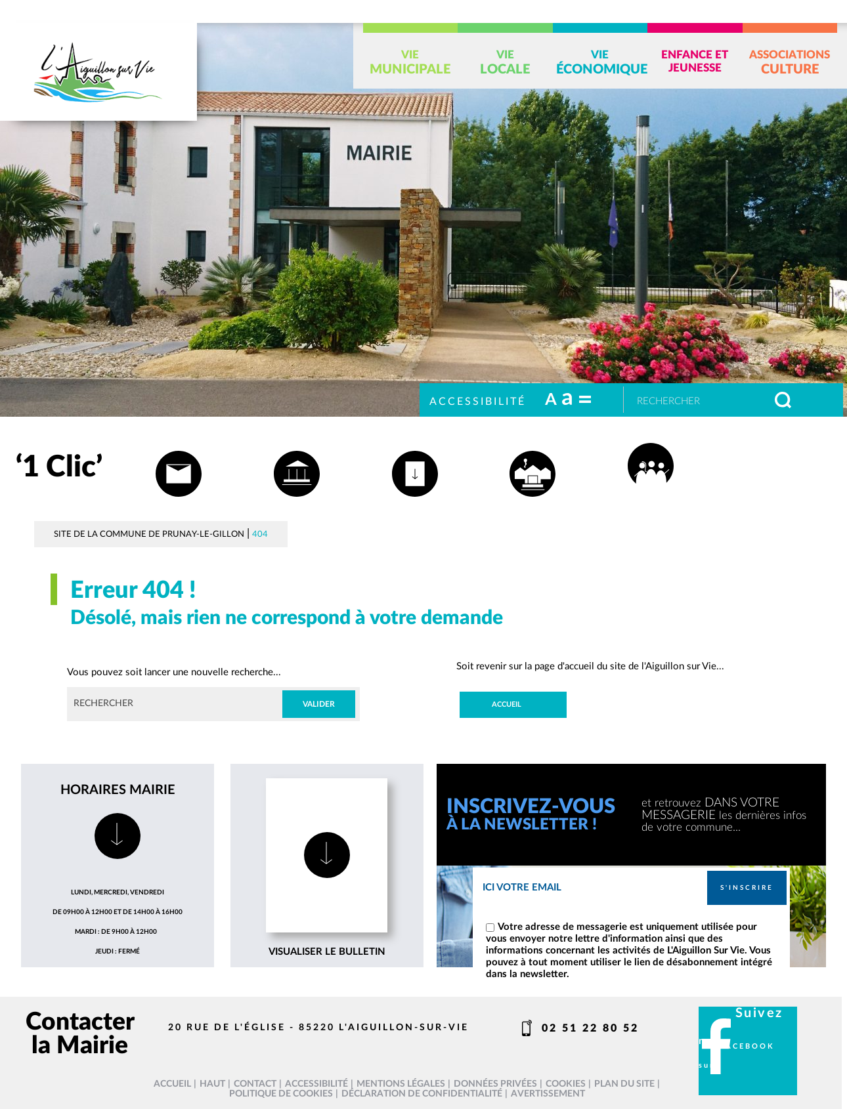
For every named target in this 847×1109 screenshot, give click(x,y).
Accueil (506, 704)
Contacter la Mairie (80, 1034)
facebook (747, 1046)
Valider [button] (319, 704)
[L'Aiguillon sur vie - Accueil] (98, 72)
